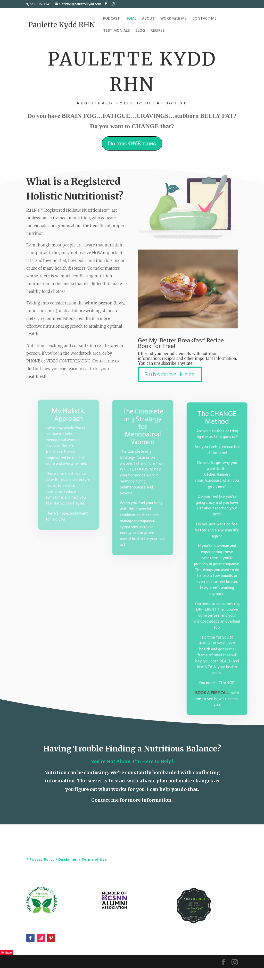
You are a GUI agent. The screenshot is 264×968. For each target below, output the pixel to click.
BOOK (201, 684)
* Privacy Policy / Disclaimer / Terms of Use (66, 859)
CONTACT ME (204, 18)
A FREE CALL (217, 684)
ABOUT (148, 18)
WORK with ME (173, 18)
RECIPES (157, 31)
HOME (131, 18)
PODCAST (111, 18)
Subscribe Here (170, 374)
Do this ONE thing (132, 143)
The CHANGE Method (217, 426)
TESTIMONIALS (116, 31)
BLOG (140, 31)
